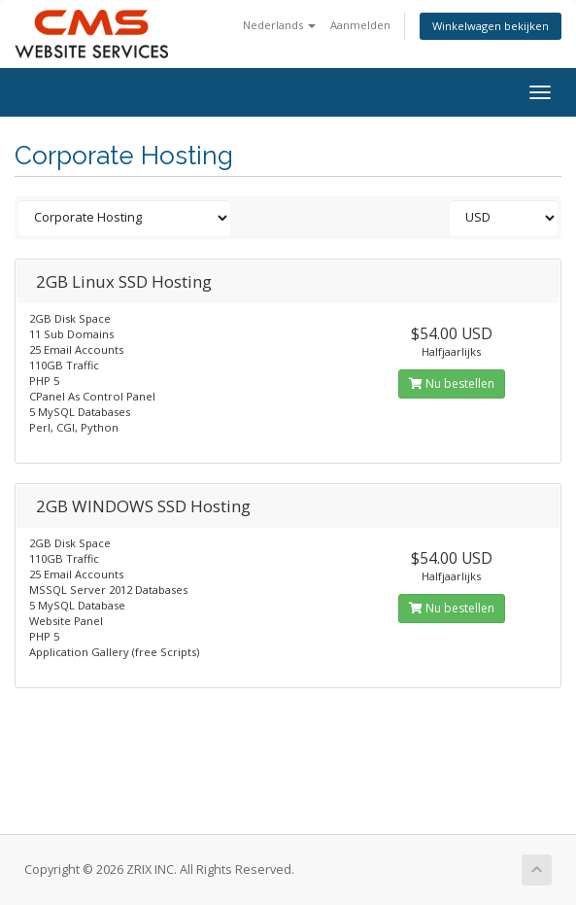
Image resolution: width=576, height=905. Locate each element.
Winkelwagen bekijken (490, 25)
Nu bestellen (451, 383)
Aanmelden (360, 24)
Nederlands (279, 24)
